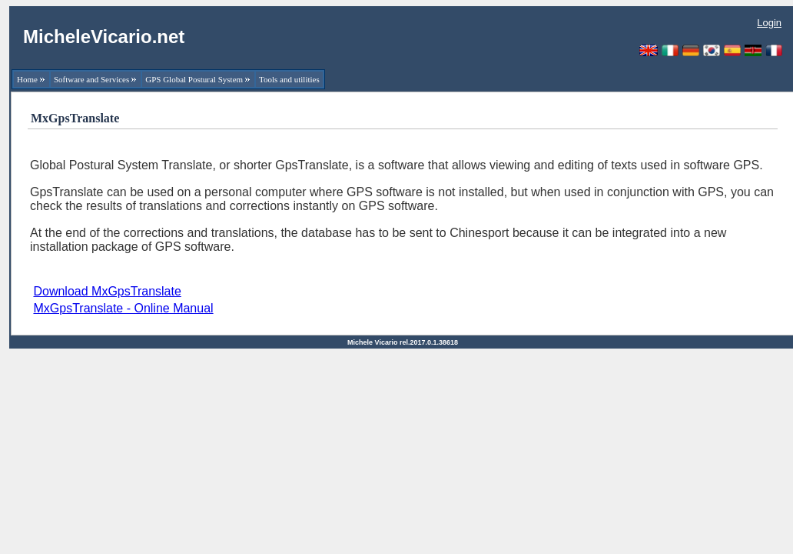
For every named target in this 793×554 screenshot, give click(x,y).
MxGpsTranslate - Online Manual (123, 308)
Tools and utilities (289, 79)
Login (769, 22)
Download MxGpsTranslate (107, 291)
